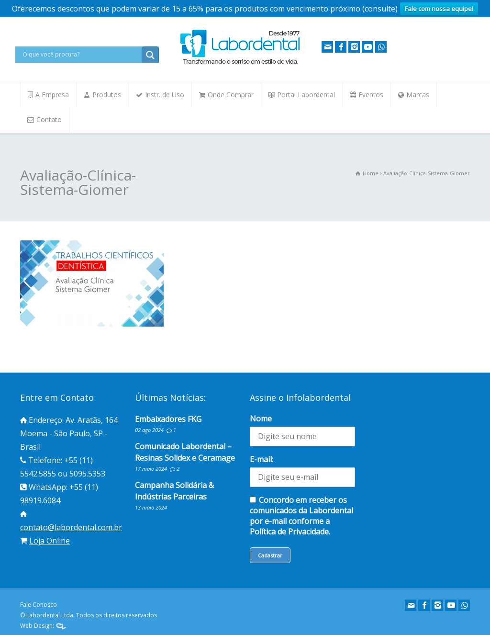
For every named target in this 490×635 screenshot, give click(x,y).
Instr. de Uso (164, 94)
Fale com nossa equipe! (439, 8)
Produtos (106, 94)
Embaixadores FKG (168, 419)
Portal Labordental (306, 94)
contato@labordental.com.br (71, 527)
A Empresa (52, 94)
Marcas (417, 94)
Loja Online (49, 540)
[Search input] (80, 54)
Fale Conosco (38, 605)
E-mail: (261, 459)
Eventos (370, 94)
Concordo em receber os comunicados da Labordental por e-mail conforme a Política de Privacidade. (301, 516)
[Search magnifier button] (150, 55)
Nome (261, 418)
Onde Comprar (231, 94)
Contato (49, 119)
